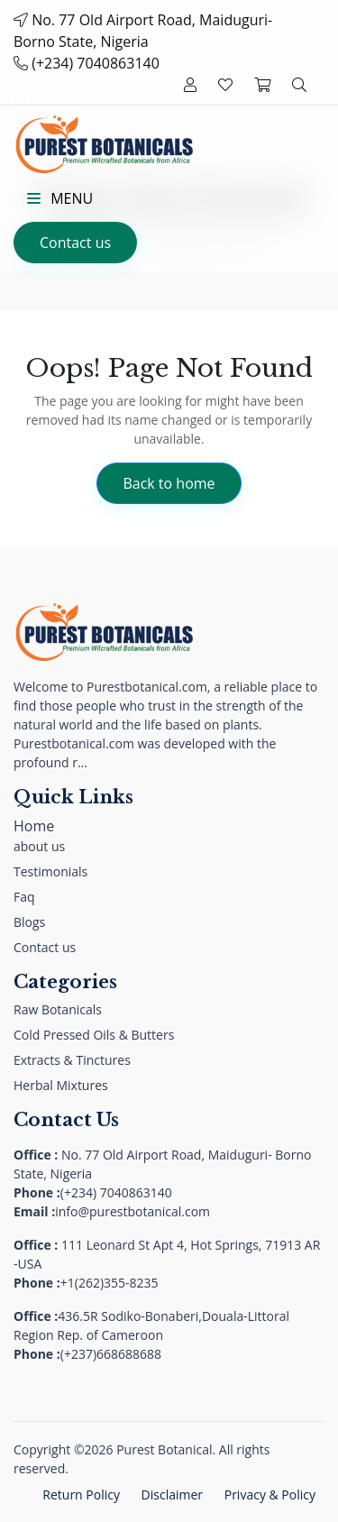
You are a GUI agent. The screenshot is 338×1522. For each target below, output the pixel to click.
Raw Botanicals (58, 1009)
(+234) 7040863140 (96, 63)
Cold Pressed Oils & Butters (94, 1034)
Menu (60, 198)
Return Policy (81, 1494)
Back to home (169, 483)
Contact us (75, 242)
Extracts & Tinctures (72, 1059)
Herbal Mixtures (61, 1085)
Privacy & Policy (269, 1494)
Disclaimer (172, 1494)
